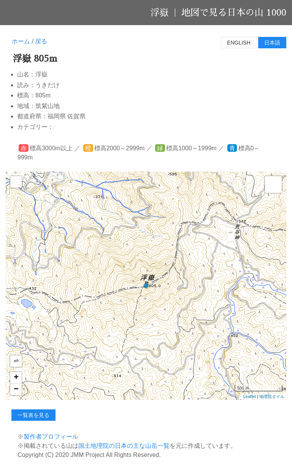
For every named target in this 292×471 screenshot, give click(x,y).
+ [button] (16, 377)
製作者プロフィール (51, 436)
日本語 (272, 43)
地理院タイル (271, 396)
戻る (41, 41)
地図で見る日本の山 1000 (233, 12)
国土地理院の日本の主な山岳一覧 (124, 445)
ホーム (21, 41)
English (238, 43)
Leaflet (249, 396)
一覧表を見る (33, 415)
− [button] (16, 389)
